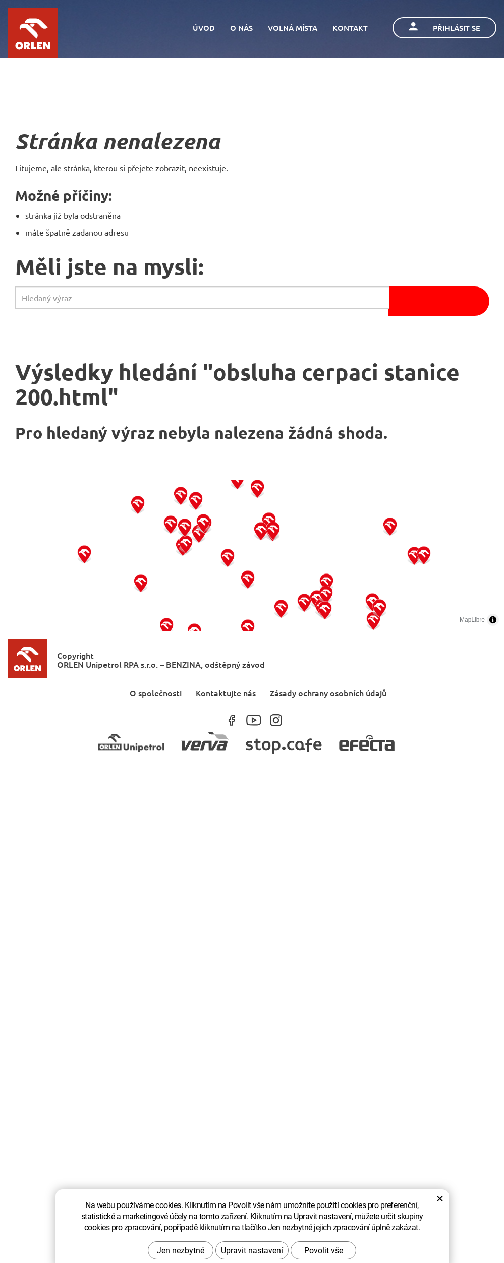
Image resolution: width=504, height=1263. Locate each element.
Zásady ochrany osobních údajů (328, 692)
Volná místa (292, 28)
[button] (84, 554)
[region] (252, 555)
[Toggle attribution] (493, 620)
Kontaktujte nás (226, 692)
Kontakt (350, 28)
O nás (241, 28)
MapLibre (472, 619)
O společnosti (156, 692)
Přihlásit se (444, 27)
